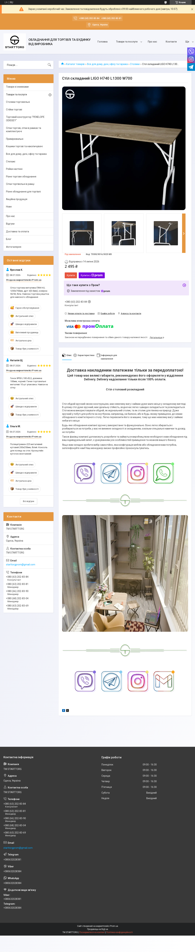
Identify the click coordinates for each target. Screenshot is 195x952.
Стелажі (10, 161)
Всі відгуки (28, 501)
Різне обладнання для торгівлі (23, 191)
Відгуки (10, 223)
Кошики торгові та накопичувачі (24, 146)
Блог (8, 239)
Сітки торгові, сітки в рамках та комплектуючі (23, 130)
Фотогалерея (13, 246)
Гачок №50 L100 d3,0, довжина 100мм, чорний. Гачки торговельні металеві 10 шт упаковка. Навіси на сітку (29, 383)
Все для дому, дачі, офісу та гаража (107, 64)
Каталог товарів (75, 64)
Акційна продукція (16, 199)
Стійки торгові (14, 109)
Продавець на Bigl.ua (97, 929)
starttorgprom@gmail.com (20, 564)
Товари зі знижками (17, 86)
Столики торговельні (18, 102)
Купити (71, 275)
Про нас (152, 41)
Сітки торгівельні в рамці (20, 184)
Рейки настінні (14, 169)
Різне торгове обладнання (21, 176)
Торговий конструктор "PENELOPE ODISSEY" (25, 119)
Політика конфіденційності (119, 932)
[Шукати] (49, 65)
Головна (103, 41)
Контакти (171, 41)
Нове (9, 206)
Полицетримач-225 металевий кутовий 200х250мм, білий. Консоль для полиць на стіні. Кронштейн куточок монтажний (28, 449)
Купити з (92, 275)
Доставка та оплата (17, 231)
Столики (135, 64)
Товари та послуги (127, 41)
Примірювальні (14, 139)
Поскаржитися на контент (92, 932)
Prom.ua (114, 926)
